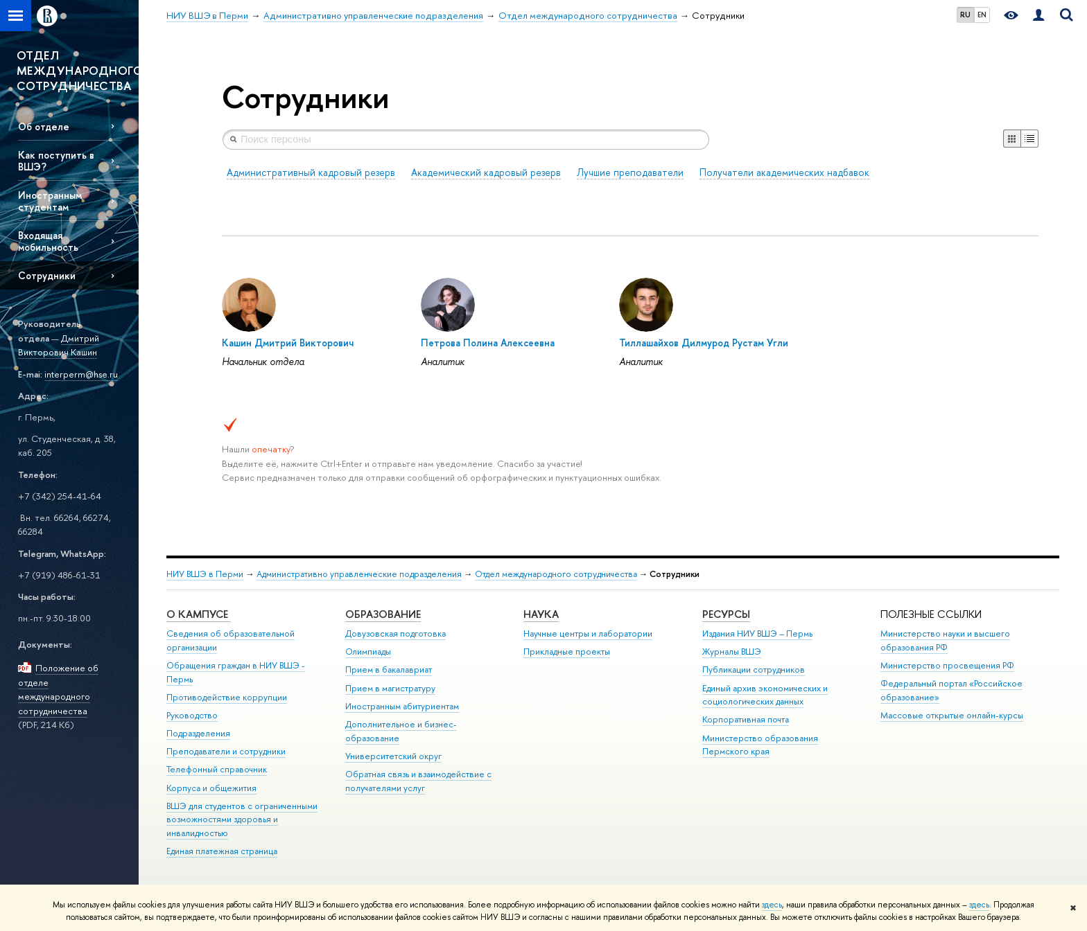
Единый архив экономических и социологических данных (765, 695)
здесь (772, 904)
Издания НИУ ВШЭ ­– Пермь (757, 633)
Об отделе (43, 126)
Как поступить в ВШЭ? (56, 160)
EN (981, 14)
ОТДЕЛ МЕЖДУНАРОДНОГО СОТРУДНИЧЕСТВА (78, 70)
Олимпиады (368, 651)
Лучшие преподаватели (630, 172)
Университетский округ (393, 756)
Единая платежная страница (221, 851)
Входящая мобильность (48, 241)
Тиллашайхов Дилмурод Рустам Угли (703, 342)
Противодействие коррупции (226, 697)
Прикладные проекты (566, 651)
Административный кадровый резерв (311, 172)
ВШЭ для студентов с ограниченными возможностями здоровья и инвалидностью (242, 820)
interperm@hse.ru (81, 374)
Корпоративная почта (745, 719)
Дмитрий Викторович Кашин (58, 345)
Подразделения (198, 733)
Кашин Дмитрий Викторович (288, 342)
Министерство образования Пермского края (760, 745)
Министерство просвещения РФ (947, 665)
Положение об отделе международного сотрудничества (58, 689)
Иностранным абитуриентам (402, 706)
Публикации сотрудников (753, 669)
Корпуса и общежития (211, 788)
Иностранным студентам (50, 200)
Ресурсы (726, 614)
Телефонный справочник (216, 769)
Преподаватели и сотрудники (226, 751)
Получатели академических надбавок (784, 172)
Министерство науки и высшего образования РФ (945, 640)
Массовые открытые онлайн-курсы (951, 715)
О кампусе (198, 614)
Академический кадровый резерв (486, 172)
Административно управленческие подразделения (359, 574)
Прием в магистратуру (390, 688)
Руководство (192, 715)
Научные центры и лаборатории (587, 633)
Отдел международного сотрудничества (556, 574)
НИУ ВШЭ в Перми (204, 574)
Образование (383, 614)
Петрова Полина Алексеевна (488, 342)
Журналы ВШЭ (731, 651)
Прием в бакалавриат (388, 669)
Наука (541, 614)
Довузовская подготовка (395, 633)
